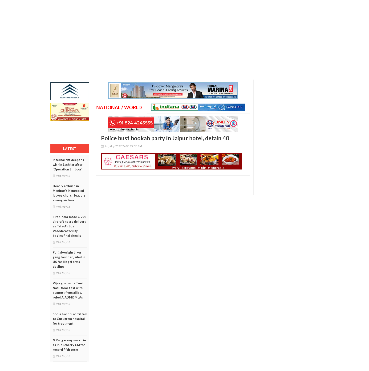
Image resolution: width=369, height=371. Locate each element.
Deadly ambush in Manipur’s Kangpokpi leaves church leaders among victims (69, 193)
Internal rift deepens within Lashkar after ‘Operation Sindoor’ (68, 164)
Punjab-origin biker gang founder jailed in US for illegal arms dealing (69, 259)
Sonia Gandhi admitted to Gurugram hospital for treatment (70, 318)
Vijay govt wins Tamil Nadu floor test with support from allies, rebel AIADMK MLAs (68, 290)
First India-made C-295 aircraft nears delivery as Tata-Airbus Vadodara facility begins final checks (69, 226)
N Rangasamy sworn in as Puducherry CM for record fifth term (69, 344)
